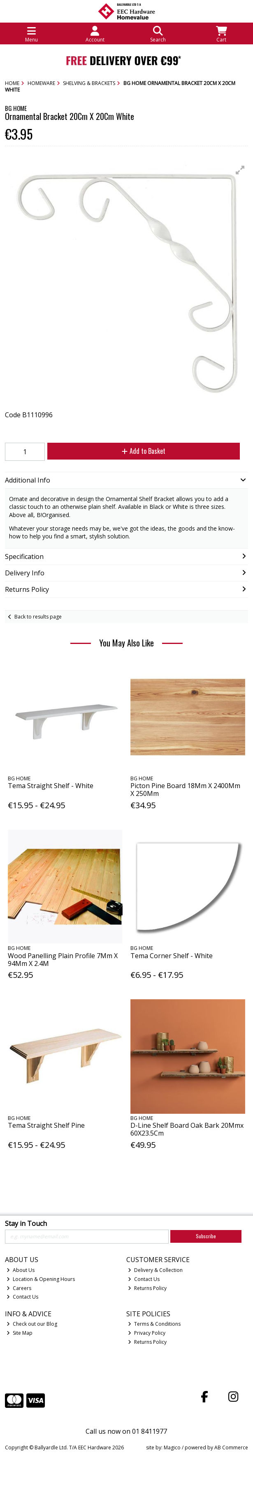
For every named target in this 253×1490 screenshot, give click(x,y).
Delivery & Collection (155, 1270)
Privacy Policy (146, 1332)
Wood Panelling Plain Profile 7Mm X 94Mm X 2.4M (63, 959)
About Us (21, 1270)
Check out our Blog (32, 1323)
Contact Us (22, 1296)
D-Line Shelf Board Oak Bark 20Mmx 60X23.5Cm (187, 1129)
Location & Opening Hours (41, 1279)
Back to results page (38, 616)
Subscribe (206, 1235)
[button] (240, 170)
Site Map (19, 1332)
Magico (172, 1447)
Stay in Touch (26, 1224)
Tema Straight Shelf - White (50, 785)
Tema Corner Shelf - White (171, 955)
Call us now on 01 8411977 (126, 1431)
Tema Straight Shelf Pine (46, 1125)
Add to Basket (143, 451)
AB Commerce (231, 1447)
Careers (19, 1288)
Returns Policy (147, 1288)
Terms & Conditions (154, 1323)
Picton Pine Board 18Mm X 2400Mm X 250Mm (185, 789)
